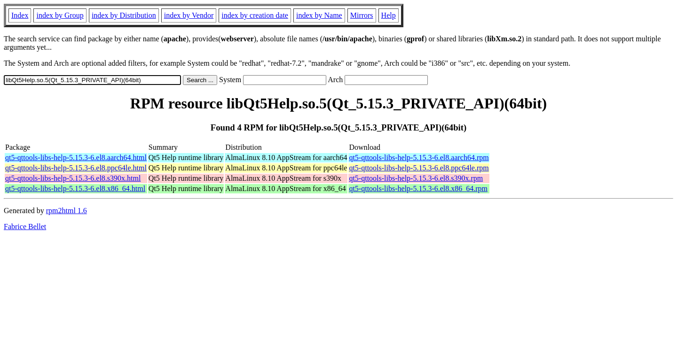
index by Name (319, 15)
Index (19, 15)
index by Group (59, 15)
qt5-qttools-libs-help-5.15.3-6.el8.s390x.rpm (416, 178)
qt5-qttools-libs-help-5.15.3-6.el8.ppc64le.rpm (418, 168)
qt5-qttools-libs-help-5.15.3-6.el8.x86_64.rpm (418, 188)
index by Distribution (124, 15)
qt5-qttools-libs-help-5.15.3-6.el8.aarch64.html (76, 157)
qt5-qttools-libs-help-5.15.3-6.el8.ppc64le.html (76, 168)
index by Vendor (188, 15)
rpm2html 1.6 (66, 211)
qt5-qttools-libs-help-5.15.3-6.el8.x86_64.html (75, 188)
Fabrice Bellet (25, 226)
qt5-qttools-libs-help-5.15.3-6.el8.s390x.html (73, 178)
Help (388, 15)
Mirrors (361, 15)
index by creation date (254, 15)
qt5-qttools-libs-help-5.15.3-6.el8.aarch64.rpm (418, 157)
